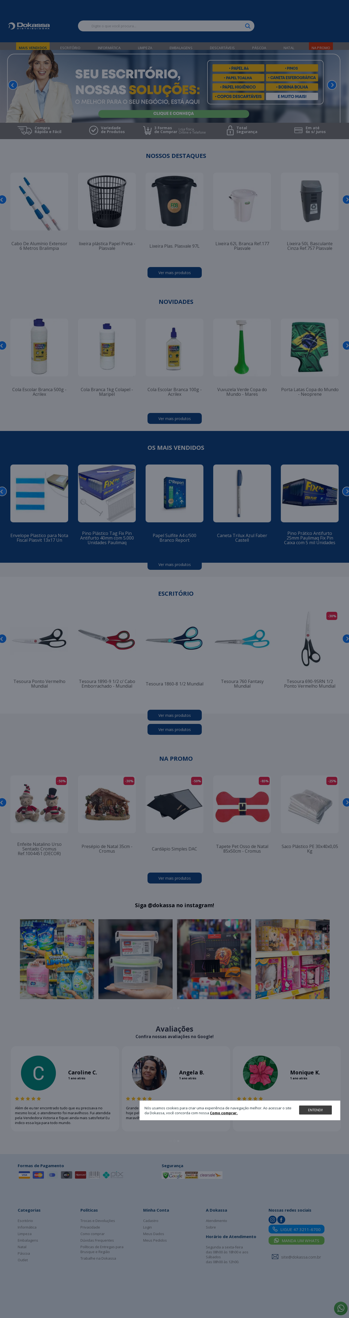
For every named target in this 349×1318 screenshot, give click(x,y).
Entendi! (315, 1109)
